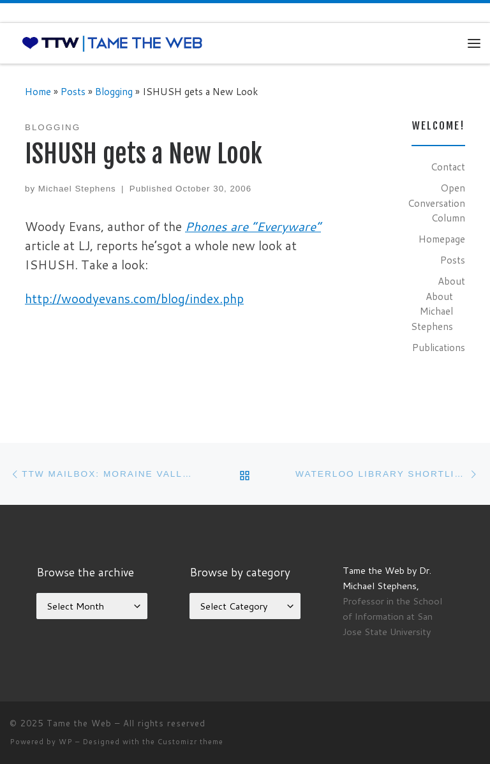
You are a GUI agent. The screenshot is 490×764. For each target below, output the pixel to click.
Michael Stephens (77, 188)
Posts (73, 91)
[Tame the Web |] (112, 42)
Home (38, 91)
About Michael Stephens (432, 311)
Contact (448, 167)
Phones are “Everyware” (253, 226)
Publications (438, 347)
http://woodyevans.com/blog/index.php (134, 298)
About (451, 281)
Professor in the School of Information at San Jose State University (392, 616)
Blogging (114, 91)
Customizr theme (190, 742)
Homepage (442, 239)
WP (66, 742)
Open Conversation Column (436, 203)
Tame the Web (79, 723)
